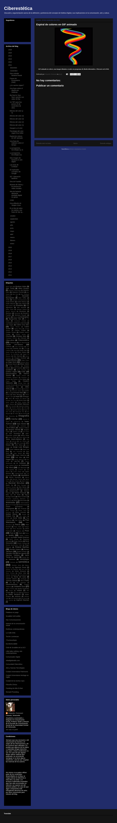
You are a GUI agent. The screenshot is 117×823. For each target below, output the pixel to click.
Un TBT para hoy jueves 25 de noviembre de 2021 (16, 105)
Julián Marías (18, 453)
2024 (10, 56)
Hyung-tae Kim (19, 411)
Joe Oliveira (23, 441)
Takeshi (8, 577)
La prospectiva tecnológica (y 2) (16, 149)
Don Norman (18, 356)
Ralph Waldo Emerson (21, 537)
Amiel (7, 300)
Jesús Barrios (23, 437)
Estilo (23, 372)
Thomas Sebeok (11, 580)
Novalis (24, 514)
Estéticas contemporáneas (15, 629)
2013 (10, 269)
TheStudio (23, 578)
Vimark (11, 590)
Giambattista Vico (12, 387)
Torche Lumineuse (12, 636)
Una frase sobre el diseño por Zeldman (16, 90)
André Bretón (10, 302)
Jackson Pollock (24, 428)
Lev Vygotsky (10, 469)
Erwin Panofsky (21, 370)
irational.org (17, 421)
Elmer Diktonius (14, 366)
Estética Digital (11, 372)
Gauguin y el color (16, 128)
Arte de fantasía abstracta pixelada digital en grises (16, 194)
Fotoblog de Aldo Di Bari (14, 688)
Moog (15, 500)
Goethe (26, 391)
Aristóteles (19, 305)
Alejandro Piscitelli (18, 292)
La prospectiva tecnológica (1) (16, 154)
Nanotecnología (22, 504)
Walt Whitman (25, 592)
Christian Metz (21, 336)
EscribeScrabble (11, 644)
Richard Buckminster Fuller (14, 545)
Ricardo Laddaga (22, 543)
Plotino (27, 533)
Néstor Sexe (22, 510)
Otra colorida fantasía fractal (16, 74)
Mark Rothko (15, 481)
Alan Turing (10, 288)
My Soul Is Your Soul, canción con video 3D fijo (17, 97)
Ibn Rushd (24, 413)
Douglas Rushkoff (20, 358)
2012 (10, 272)
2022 (10, 62)
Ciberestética (18, 8)
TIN (11, 582)
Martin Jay (9, 485)
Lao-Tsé (17, 461)
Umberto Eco (19, 586)
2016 (10, 260)
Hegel (17, 396)
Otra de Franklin (15, 181)
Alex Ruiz (15, 294)
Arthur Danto (10, 309)
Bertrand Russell (20, 315)
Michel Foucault (20, 493)
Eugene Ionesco (21, 375)
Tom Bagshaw (21, 582)
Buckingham (24, 317)
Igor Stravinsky (10, 416)
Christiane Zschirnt (11, 338)
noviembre (14, 71)
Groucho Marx (18, 392)
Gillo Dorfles (18, 389)
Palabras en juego (12, 612)
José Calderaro (15, 449)
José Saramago (17, 451)
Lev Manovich (22, 467)
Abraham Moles (21, 286)
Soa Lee (24, 569)
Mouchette (23, 500)
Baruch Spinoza (11, 311)
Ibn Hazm (15, 413)
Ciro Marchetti (23, 342)
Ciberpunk (13, 342)
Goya (9, 392)
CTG (25, 348)
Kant (8, 457)
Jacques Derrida (14, 430)
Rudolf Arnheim (22, 551)
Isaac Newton (21, 424)
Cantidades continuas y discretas (16, 323)
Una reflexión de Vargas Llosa (15, 204)
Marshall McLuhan (16, 483)
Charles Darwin (11, 332)
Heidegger (25, 396)
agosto (12, 222)
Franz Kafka (11, 381)
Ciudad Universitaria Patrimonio (17, 672)
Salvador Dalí (10, 553)
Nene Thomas (10, 510)
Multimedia (10, 502)
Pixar (27, 531)
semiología (24, 559)
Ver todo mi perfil (12, 729)
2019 (10, 250)
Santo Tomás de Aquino (17, 556)
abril (12, 234)
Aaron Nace (9, 286)
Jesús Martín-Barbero (14, 439)
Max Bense (23, 487)
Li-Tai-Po (20, 469)
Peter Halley (17, 526)
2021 (10, 65)
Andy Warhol (22, 303)
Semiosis (12, 562)
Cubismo (8, 350)
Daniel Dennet (10, 352)
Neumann (8, 512)
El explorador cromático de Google (15, 171)
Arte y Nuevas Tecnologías (15, 668)
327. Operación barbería (15, 177)
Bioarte (8, 317)
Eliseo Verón (24, 364)
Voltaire (19, 590)
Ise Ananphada (11, 426)
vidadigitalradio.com (13, 660)
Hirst (25, 408)
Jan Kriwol (26, 431)
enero (12, 243)
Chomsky (9, 336)
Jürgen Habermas (21, 455)
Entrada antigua (105, 143)
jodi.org (14, 441)
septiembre (14, 219)
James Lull (16, 431)
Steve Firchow (10, 573)
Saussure (12, 559)
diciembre (13, 68)
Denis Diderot (21, 352)
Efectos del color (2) (17, 122)
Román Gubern (15, 549)
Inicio (75, 143)
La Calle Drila (10, 633)
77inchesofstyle (11, 640)
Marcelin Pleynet (17, 479)
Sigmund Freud (20, 567)
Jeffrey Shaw (25, 435)
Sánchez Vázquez (13, 555)
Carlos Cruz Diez (22, 325)
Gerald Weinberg (22, 385)
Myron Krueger (12, 504)
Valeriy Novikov (10, 588)
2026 (10, 50)
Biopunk (15, 317)
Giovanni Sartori (16, 390)
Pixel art (13, 533)
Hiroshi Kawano (16, 408)
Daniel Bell (23, 350)
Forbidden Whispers (12, 377)
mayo (12, 231)
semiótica (23, 561)
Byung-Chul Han (15, 319)
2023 (10, 59)
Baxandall (17, 313)
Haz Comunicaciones (13, 620)
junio (12, 228)
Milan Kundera (22, 496)
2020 (10, 247)
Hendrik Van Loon (11, 400)
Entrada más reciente (43, 143)
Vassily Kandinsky (23, 588)
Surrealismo (23, 575)
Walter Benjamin (14, 594)
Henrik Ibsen (23, 400)
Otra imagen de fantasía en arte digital (16, 160)
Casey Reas (18, 328)
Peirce (17, 524)
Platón (20, 533)
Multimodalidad (25, 502)
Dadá (15, 350)
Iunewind (23, 426)
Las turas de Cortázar (14, 166)
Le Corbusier (21, 463)
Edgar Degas (25, 360)
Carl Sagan (9, 325)
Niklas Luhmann (20, 512)
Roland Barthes (22, 547)
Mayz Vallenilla (24, 489)
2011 (10, 275)
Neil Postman (22, 508)
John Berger (10, 443)
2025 (10, 53)
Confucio (8, 346)
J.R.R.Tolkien (10, 428)
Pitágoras (18, 531)
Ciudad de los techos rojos (15, 681)
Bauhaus (8, 313)
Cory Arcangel (19, 346)
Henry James (10, 402)
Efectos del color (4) (17, 116)
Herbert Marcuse (23, 404)
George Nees (22, 383)
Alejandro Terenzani (15, 713)
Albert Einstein (23, 288)
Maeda (15, 475)
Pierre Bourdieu (17, 528)
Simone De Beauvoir (12, 569)
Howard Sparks (17, 409)
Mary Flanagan (21, 485)
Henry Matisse (10, 404)
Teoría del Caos (20, 577)
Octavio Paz (10, 516)
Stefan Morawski (20, 571)
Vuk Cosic (16, 592)
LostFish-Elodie (19, 473)
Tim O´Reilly (24, 580)
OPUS (7, 518)
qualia (11, 535)
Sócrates (8, 571)
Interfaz (14, 419)
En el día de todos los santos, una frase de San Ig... (17, 210)
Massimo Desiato (11, 487)
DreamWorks (11, 360)
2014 (10, 266)
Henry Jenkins (22, 402)
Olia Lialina (22, 516)
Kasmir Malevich (19, 459)
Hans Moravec (17, 394)
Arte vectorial (21, 307)
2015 (10, 263)
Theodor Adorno (11, 579)
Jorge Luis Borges (21, 447)
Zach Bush (24, 598)
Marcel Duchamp (15, 477)
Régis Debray (18, 541)
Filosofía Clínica (11, 684)
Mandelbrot (25, 475)
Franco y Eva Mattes (20, 379)
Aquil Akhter (9, 305)
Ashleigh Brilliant (22, 309)
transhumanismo (12, 584)
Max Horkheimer (11, 489)
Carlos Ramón (15, 326)
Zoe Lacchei (9, 600)
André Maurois (10, 303)
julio (11, 225)
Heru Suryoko (12, 406)
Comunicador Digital (13, 657)
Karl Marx (19, 457)
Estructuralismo (11, 373)
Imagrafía (23, 415)
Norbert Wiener (11, 514)
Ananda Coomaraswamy (20, 300)
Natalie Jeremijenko (14, 506)
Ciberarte (23, 338)
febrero (13, 240)
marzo (12, 237)
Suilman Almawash (11, 575)
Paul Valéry (18, 520)
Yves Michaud (15, 598)
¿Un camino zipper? (17, 85)
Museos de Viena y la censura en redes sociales (16, 186)
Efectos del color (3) (17, 119)
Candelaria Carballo (20, 321)
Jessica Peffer (12, 437)
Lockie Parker (17, 471)
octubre (13, 216)
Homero (8, 409)
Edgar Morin (12, 362)
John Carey (20, 443)
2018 (10, 253)
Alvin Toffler (22, 298)
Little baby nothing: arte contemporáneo (14, 652)
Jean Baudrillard (14, 433)
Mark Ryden (25, 481)
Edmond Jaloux (24, 362)
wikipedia (18, 596)
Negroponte (10, 508)
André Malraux (22, 302)
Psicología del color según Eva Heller (17, 132)
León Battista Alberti (12, 465)
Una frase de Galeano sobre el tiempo (17, 143)
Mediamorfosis (14, 491)
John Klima (18, 445)
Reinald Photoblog (12, 692)
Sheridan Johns (16, 565)
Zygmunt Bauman (22, 600)
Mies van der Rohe (13, 495)
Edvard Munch (12, 364)
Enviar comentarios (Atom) (78, 149)
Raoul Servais (13, 539)
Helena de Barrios (21, 398)
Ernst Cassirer (17, 368)
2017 (10, 257)
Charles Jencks (21, 334)
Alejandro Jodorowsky (14, 290)
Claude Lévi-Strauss (14, 344)
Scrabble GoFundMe (13, 616)
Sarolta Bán (25, 557)
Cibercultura (10, 340)
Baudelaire (22, 311)
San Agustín (22, 553)
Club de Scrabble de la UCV (16, 647)
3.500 (12, 200)
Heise (10, 398)
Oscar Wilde (17, 518)
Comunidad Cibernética (14, 664)
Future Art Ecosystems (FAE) (15, 80)
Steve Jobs (22, 573)
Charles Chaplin (20, 330)
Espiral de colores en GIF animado (16, 137)
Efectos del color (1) (17, 125)
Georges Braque (10, 385)
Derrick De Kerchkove (12, 354)
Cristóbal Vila (16, 348)
